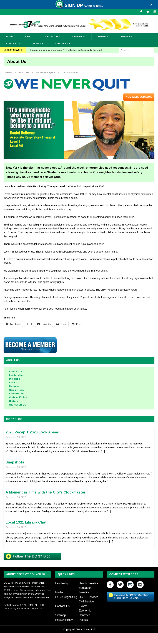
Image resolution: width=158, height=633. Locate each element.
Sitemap (60, 615)
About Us (12, 360)
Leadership (62, 583)
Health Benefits (88, 583)
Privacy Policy (64, 619)
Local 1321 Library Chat (26, 522)
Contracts (13, 43)
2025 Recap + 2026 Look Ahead (32, 432)
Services (126, 36)
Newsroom (78, 36)
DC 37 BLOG (14, 419)
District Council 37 (85, 629)
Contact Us (62, 43)
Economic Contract (85, 613)
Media (59, 592)
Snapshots (15, 462)
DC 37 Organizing (66, 597)
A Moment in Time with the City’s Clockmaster (46, 492)
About (29, 36)
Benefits (103, 36)
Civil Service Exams (86, 604)
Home (9, 36)
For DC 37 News (79, 6)
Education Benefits (85, 590)
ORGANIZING (52, 36)
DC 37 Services (88, 597)
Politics (38, 43)
